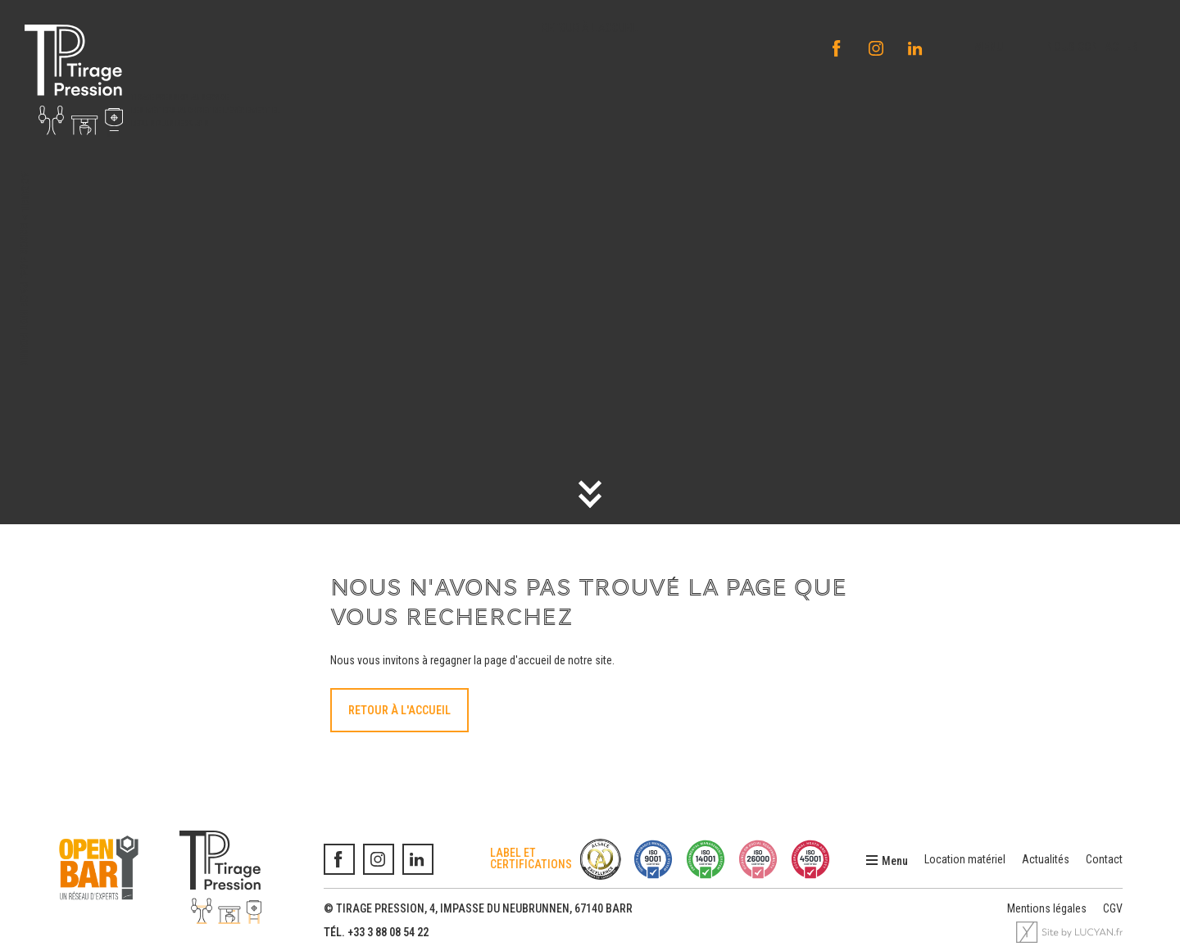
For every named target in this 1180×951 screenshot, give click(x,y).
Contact (1104, 859)
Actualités (1045, 859)
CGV (1113, 908)
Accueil (25, 192)
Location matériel (964, 859)
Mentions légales (1047, 908)
